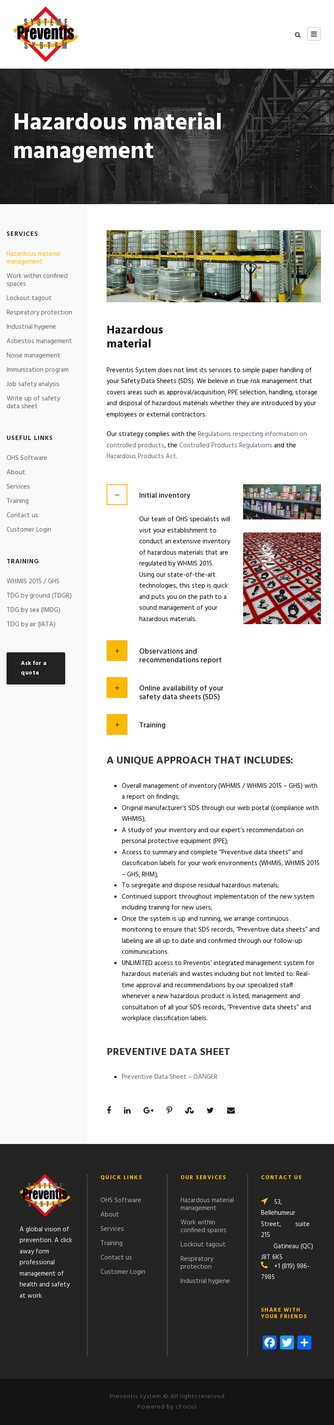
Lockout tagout (29, 298)
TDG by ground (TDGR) (39, 596)
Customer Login (29, 530)
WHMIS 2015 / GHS (33, 581)
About (16, 472)
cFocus (186, 1407)
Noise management (33, 355)
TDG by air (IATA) (31, 624)
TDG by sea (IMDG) (33, 610)
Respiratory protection (39, 312)
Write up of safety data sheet (33, 402)
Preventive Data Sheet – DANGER (169, 1077)
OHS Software (27, 458)
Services (18, 487)
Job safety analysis (33, 384)
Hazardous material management (33, 258)
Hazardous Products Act (141, 456)
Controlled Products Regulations (225, 445)
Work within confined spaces (37, 280)
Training (18, 501)
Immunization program (38, 370)
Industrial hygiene (31, 327)
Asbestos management (39, 341)
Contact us (22, 515)
